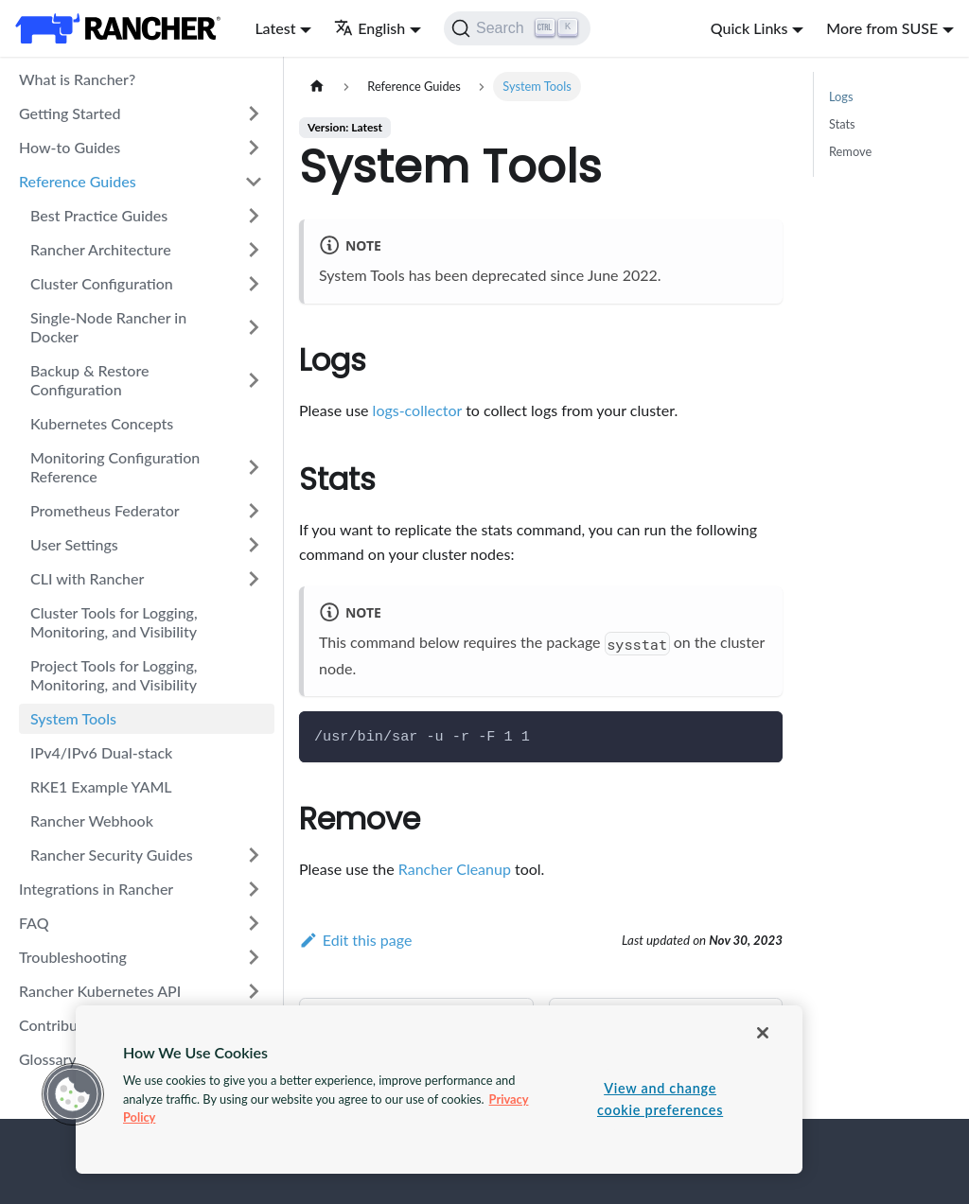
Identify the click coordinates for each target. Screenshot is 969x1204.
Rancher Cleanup (454, 869)
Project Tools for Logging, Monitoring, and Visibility (114, 674)
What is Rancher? (77, 79)
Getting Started (70, 113)
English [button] (369, 28)
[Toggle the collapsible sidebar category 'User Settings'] (253, 545)
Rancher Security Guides (111, 855)
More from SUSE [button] (882, 28)
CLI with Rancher (87, 578)
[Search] (517, 28)
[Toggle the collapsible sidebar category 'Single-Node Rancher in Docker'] (253, 327)
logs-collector (417, 410)
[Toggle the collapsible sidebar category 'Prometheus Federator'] (253, 511)
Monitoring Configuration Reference (115, 466)
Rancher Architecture (100, 249)
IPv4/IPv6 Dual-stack (101, 752)
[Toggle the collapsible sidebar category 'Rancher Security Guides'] (253, 855)
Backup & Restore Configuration (89, 379)
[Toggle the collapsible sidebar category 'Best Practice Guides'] (253, 216)
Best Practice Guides (98, 215)
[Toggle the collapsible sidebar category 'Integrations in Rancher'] (253, 889)
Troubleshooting (73, 957)
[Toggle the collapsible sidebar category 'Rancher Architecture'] (253, 250)
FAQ (34, 923)
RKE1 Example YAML (101, 786)
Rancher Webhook (91, 820)
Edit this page (355, 940)
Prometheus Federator (105, 510)
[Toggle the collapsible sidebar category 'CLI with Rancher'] (253, 579)
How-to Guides (69, 147)
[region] (439, 1089)
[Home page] (317, 86)
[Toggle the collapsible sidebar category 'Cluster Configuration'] (253, 284)
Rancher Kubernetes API (100, 991)
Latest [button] (275, 28)
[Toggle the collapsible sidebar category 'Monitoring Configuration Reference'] (253, 467)
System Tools (73, 718)
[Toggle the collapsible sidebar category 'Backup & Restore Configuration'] (253, 380)
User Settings (74, 544)
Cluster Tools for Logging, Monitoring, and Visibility (114, 621)
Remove (850, 151)
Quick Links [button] (749, 28)
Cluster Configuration (101, 283)
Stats (842, 123)
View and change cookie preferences (660, 1099)
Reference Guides (77, 181)
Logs (841, 96)
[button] (73, 1094)
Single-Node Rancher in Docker (108, 326)
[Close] (763, 1033)
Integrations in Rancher (96, 889)
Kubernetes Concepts (101, 423)
